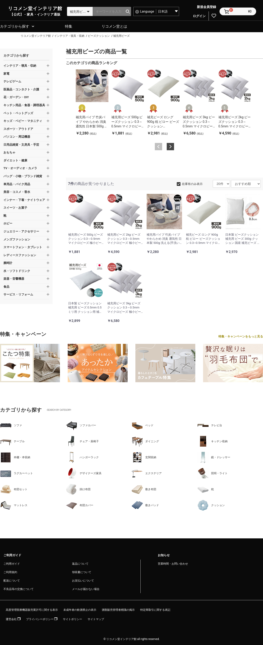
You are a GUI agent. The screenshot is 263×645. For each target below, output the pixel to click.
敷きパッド (145, 504)
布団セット (13, 488)
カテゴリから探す (14, 26)
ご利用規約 (10, 571)
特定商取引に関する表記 (155, 609)
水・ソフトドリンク (16, 270)
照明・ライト (212, 472)
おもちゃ (9, 151)
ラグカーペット (16, 472)
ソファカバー (81, 424)
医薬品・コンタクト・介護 (21, 88)
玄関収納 (144, 456)
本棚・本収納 (15, 456)
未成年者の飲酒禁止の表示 (79, 609)
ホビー (7, 222)
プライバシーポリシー (41, 618)
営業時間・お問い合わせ (173, 563)
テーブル (12, 440)
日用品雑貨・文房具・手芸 (21, 144)
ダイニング (145, 440)
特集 (68, 26)
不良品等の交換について (18, 588)
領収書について (81, 571)
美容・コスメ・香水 (16, 191)
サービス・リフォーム (18, 293)
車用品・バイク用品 (16, 183)
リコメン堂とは (114, 26)
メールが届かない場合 (85, 588)
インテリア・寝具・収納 (19, 65)
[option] (92, 102)
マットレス (13, 504)
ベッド (142, 424)
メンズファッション (16, 238)
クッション (211, 504)
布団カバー (79, 504)
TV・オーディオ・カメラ (20, 167)
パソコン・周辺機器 (16, 136)
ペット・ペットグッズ (18, 112)
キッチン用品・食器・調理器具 (24, 104)
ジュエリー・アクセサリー (21, 230)
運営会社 (13, 618)
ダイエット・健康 (15, 159)
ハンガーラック (82, 456)
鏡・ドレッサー (213, 456)
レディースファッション (19, 254)
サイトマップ (96, 618)
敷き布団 (144, 488)
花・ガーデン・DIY (16, 96)
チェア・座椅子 (82, 440)
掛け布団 (78, 488)
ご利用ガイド (11, 563)
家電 (6, 73)
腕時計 (7, 262)
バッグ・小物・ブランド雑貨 (22, 175)
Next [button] (170, 146)
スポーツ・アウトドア (18, 128)
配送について (11, 580)
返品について (80, 563)
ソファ (11, 424)
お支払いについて (83, 580)
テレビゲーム (12, 80)
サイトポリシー (72, 618)
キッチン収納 (212, 440)
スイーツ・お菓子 (15, 207)
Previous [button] (158, 146)
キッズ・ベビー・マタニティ (22, 120)
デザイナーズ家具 (84, 472)
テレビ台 (209, 424)
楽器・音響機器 (13, 278)
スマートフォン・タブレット (22, 246)
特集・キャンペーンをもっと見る (240, 335)
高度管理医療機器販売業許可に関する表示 (32, 609)
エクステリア (147, 472)
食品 (6, 286)
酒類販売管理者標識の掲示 (118, 609)
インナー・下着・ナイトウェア (24, 199)
